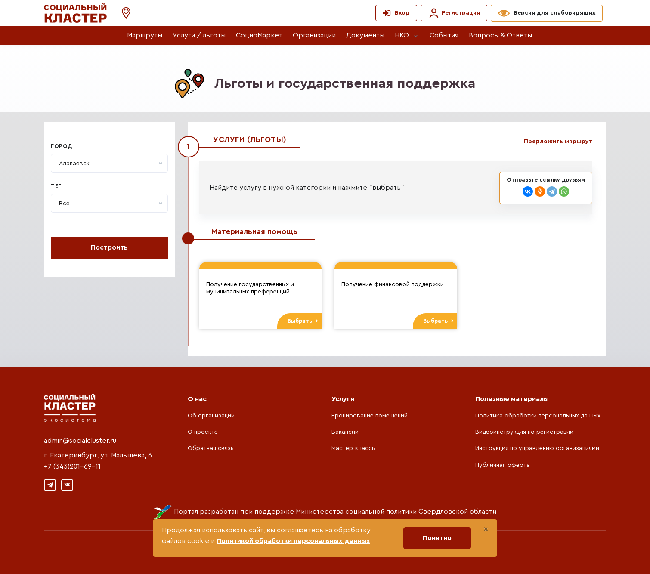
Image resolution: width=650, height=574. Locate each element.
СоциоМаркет (259, 35)
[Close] (486, 529)
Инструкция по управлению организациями (537, 448)
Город (61, 146)
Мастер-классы (353, 448)
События (444, 35)
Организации (314, 35)
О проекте (203, 432)
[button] (122, 13)
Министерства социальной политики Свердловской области (396, 511)
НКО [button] (402, 35)
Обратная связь (211, 448)
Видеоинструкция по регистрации (524, 432)
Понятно (437, 537)
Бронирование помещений (369, 416)
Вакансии (345, 432)
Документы (365, 35)
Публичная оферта (502, 465)
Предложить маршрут (558, 142)
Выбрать (303, 321)
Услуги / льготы (199, 35)
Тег (56, 186)
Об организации (211, 416)
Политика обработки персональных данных (537, 416)
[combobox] (109, 163)
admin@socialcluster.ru (80, 440)
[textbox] (74, 163)
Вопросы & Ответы (500, 35)
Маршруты (144, 35)
